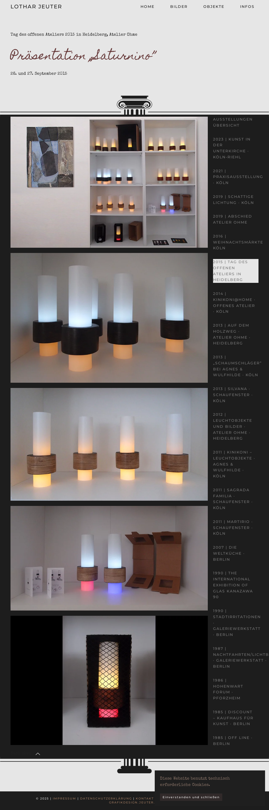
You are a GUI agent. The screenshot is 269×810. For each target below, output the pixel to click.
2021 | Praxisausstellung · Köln (238, 177)
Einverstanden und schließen (191, 797)
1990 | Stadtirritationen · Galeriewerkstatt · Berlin (237, 622)
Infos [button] (247, 6)
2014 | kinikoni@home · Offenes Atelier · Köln (234, 302)
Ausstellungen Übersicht (233, 122)
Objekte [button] (213, 6)
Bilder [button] (179, 6)
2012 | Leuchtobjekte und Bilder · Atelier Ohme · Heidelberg (232, 426)
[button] (38, 754)
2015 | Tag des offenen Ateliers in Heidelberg (230, 271)
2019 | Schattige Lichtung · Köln (233, 199)
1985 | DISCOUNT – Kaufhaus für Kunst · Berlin (233, 718)
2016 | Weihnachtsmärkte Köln (238, 242)
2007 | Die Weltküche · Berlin (229, 553)
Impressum (64, 798)
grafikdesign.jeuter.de (134, 802)
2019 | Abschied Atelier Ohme (232, 219)
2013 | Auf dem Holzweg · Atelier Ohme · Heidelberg (232, 334)
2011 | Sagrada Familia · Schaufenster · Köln (233, 499)
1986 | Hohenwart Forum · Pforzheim (228, 689)
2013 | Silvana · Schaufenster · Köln (233, 394)
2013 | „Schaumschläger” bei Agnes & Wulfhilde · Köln (237, 366)
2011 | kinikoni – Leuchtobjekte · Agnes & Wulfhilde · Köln (234, 464)
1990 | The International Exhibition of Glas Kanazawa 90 (233, 585)
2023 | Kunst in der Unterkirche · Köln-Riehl (232, 148)
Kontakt (145, 798)
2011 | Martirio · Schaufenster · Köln (233, 527)
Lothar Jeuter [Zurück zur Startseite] (36, 6)
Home (147, 6)
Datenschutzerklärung (106, 798)
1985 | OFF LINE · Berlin (233, 740)
